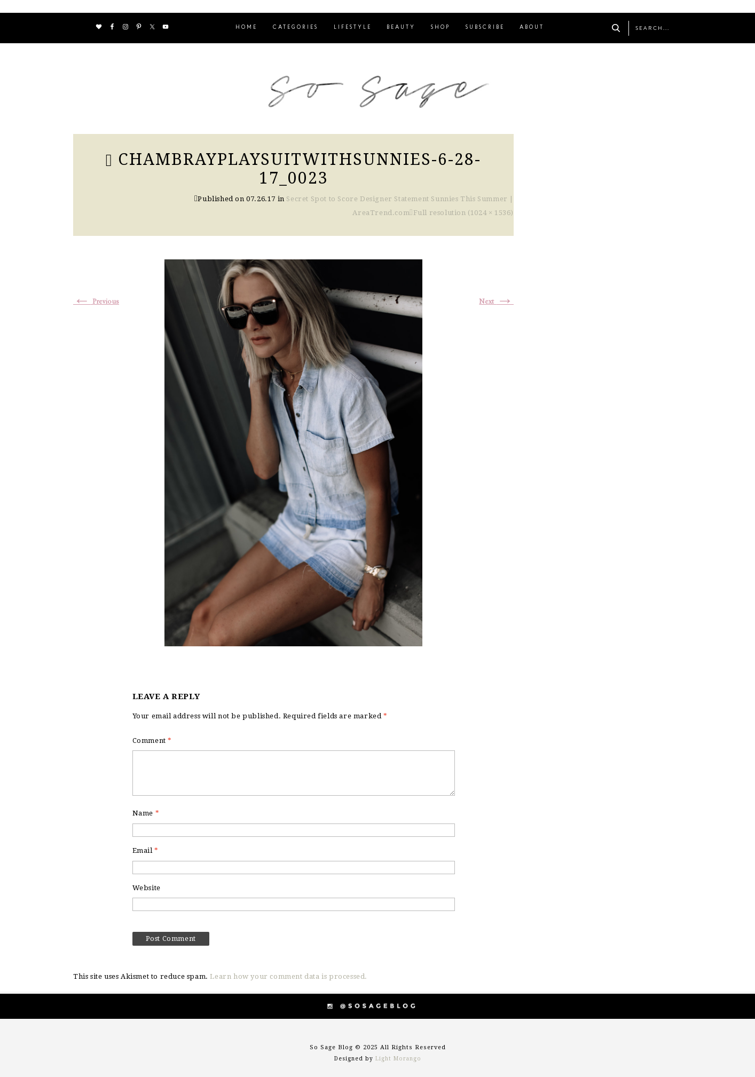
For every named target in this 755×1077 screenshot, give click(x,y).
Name (146, 813)
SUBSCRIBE (485, 27)
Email (145, 850)
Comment (152, 741)
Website (146, 888)
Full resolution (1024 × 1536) (463, 213)
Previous (96, 301)
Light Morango (398, 1059)
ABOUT (532, 27)
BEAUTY (401, 27)
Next (496, 301)
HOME (246, 27)
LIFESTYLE (353, 27)
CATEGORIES (295, 27)
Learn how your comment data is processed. (288, 976)
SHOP (440, 27)
